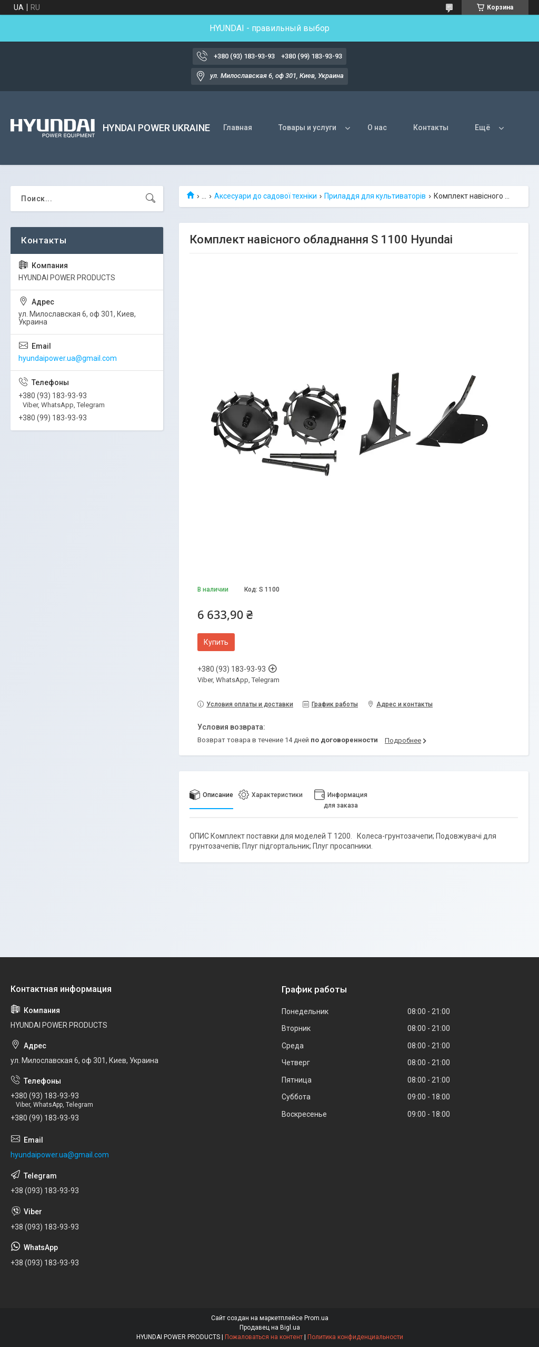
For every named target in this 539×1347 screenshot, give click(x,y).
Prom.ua (316, 1318)
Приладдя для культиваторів (375, 196)
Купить (216, 642)
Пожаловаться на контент (264, 1337)
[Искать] (150, 198)
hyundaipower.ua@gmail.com (67, 358)
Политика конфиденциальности (355, 1337)
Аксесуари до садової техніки (265, 196)
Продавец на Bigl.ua (269, 1327)
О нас (377, 127)
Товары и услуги (307, 127)
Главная (237, 127)
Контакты (430, 127)
